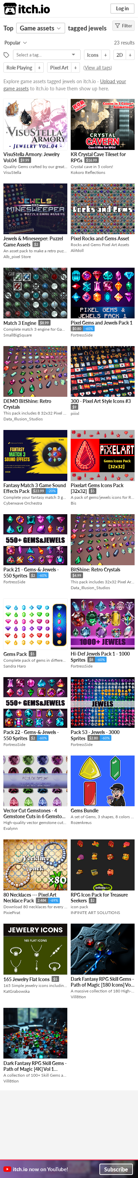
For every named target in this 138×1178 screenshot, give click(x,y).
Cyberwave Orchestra (22, 503)
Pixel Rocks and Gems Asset (100, 238)
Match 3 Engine (19, 323)
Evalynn (10, 828)
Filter (123, 25)
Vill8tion (78, 996)
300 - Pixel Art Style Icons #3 (101, 401)
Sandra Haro (14, 666)
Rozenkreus (81, 822)
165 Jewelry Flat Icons (26, 979)
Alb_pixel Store (17, 256)
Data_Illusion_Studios (23, 418)
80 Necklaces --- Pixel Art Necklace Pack (29, 898)
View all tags (98, 68)
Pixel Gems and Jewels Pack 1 (102, 323)
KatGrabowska (16, 991)
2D (119, 55)
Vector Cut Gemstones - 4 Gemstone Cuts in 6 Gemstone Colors (35, 816)
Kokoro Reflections (88, 172)
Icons (92, 55)
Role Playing (19, 68)
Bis (73, 503)
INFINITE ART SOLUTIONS (95, 912)
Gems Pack (15, 654)
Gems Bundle (84, 810)
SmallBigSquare (17, 335)
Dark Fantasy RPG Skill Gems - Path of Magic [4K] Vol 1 (35, 1066)
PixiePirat (11, 912)
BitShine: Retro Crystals (95, 569)
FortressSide (82, 335)
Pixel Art (59, 68)
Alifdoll (77, 250)
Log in (122, 8)
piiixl (75, 413)
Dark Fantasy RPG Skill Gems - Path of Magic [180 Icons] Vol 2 (102, 985)
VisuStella (12, 172)
